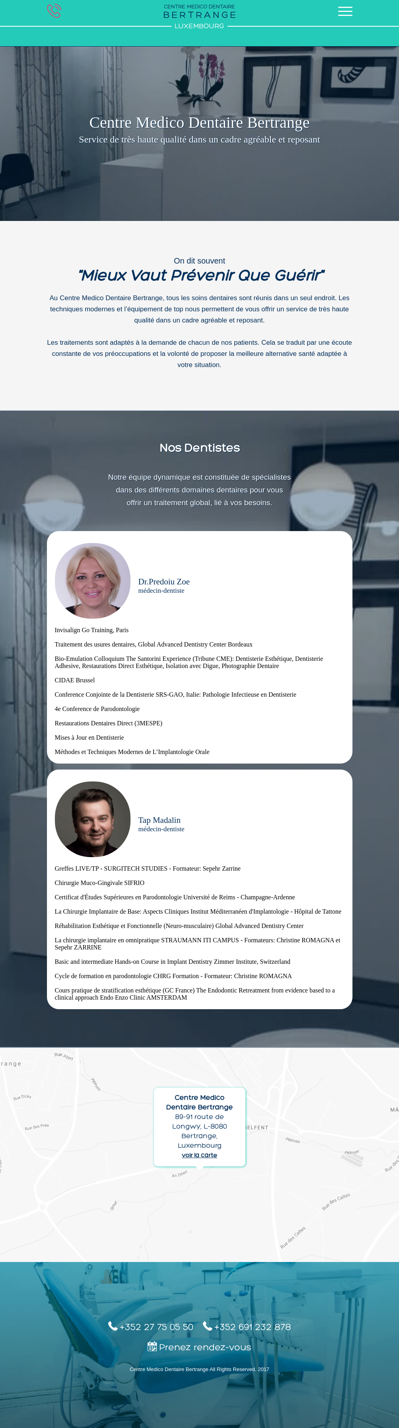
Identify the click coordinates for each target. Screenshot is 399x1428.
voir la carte (199, 1156)
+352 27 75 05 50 (150, 1326)
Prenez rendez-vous (199, 1347)
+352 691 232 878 (247, 1326)
